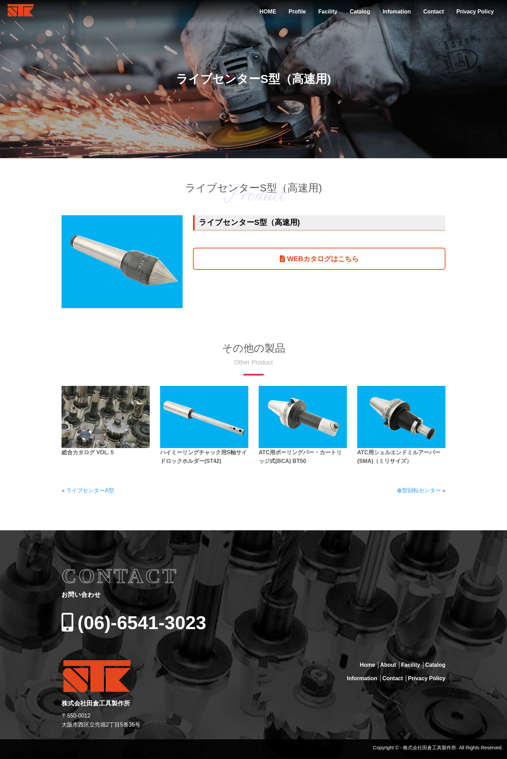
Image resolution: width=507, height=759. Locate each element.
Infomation (396, 12)
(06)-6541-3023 (134, 622)
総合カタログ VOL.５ (88, 452)
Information (362, 678)
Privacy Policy (475, 12)
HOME (268, 12)
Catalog (360, 12)
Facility (327, 12)
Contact (433, 12)
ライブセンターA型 (90, 490)
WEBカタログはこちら (319, 259)
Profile (297, 12)
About (388, 665)
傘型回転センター (419, 490)
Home (367, 665)
